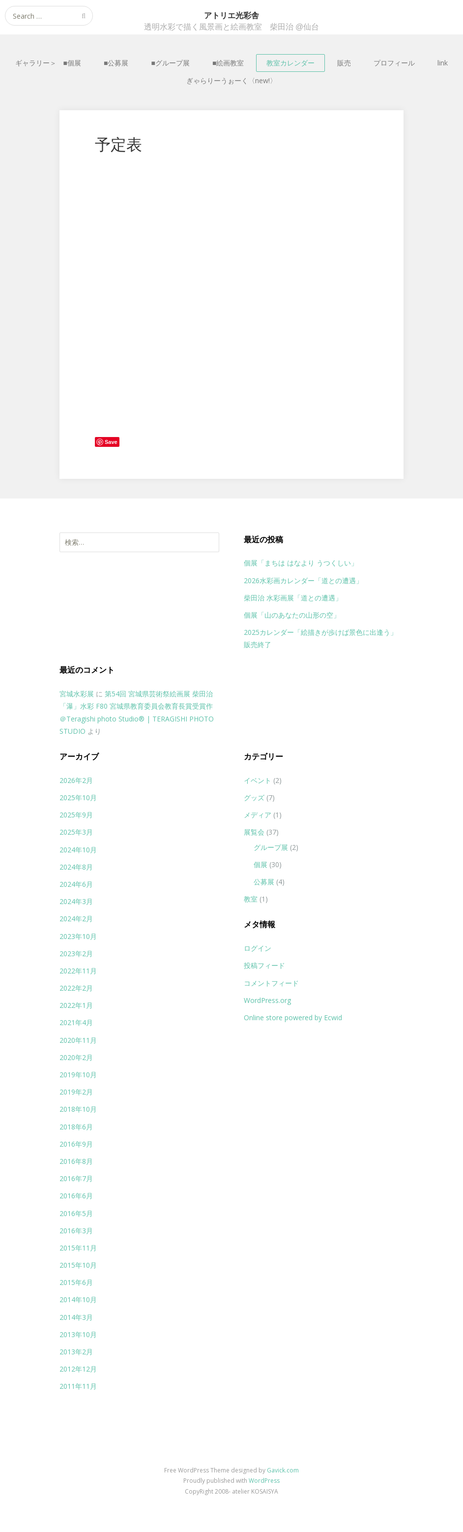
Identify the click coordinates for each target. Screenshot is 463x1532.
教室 (251, 899)
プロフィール (394, 62)
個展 (260, 864)
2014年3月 (76, 1317)
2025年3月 (76, 832)
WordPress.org (267, 1000)
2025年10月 (78, 797)
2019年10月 (78, 1074)
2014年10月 (78, 1299)
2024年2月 (76, 918)
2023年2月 (76, 953)
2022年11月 (78, 970)
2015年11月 (78, 1247)
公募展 (264, 881)
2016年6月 (76, 1195)
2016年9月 (76, 1144)
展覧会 (254, 832)
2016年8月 (76, 1161)
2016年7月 (76, 1178)
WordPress (264, 1480)
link (442, 62)
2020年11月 (78, 1040)
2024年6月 (76, 884)
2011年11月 (78, 1386)
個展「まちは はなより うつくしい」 (301, 562)
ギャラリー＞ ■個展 (48, 62)
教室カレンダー (290, 62)
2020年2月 (76, 1057)
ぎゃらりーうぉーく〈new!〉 (231, 80)
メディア (257, 814)
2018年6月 (76, 1126)
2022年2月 (76, 988)
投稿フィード (264, 965)
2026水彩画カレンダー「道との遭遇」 (303, 580)
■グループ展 (170, 62)
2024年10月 (78, 849)
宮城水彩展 (76, 693)
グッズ (254, 797)
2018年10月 (78, 1109)
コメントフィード (271, 983)
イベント (257, 780)
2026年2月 (76, 780)
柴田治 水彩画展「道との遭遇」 (293, 597)
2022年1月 (76, 1005)
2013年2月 (76, 1351)
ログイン (257, 948)
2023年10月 (78, 936)
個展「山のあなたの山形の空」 (292, 615)
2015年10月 (78, 1265)
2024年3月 (76, 901)
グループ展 (271, 847)
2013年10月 (78, 1334)
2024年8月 (76, 867)
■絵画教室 (228, 62)
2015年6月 (76, 1282)
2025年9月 (76, 814)
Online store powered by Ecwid (293, 1017)
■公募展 (116, 62)
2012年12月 (78, 1369)
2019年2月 (76, 1091)
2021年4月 (76, 1022)
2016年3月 (76, 1230)
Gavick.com (283, 1470)
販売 (344, 62)
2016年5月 (76, 1213)
